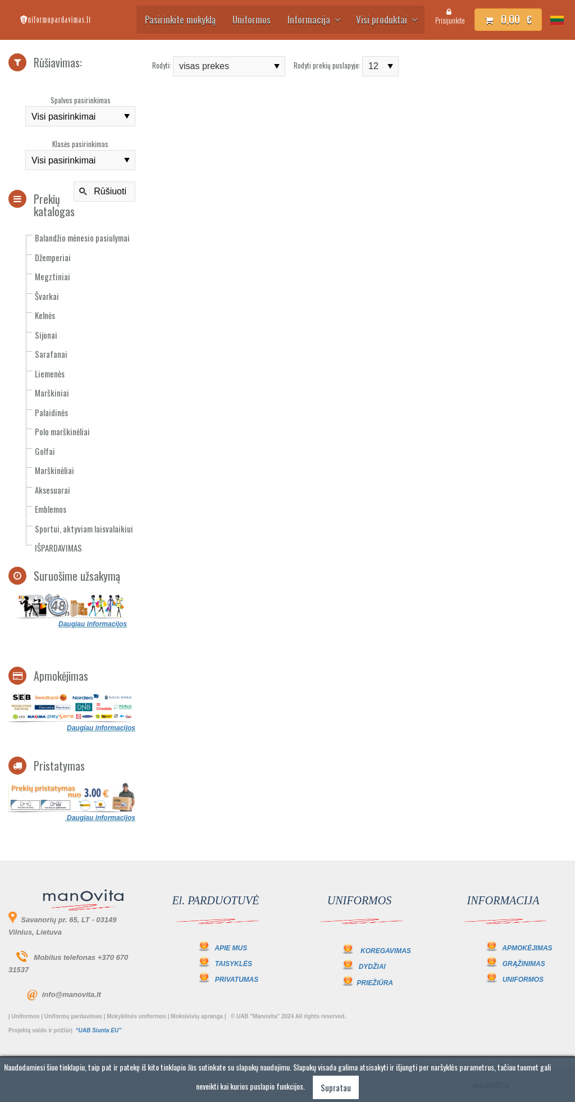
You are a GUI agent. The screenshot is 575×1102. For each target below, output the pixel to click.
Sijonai (46, 335)
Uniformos (251, 19)
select (127, 116)
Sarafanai (51, 354)
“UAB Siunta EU (96, 1030)
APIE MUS (222, 948)
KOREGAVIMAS (385, 951)
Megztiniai (52, 276)
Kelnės (45, 315)
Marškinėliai (54, 470)
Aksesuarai (52, 490)
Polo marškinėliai (62, 431)
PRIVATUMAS (237, 979)
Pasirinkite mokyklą (180, 19)
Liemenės (50, 373)
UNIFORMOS (523, 979)
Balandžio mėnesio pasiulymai (82, 237)
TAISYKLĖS (233, 964)
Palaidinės (51, 412)
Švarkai (47, 296)
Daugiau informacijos (92, 624)
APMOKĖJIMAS (527, 948)
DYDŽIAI (372, 967)
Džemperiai (53, 257)
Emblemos (50, 509)
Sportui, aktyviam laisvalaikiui (84, 528)
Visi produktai (386, 19)
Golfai (45, 451)
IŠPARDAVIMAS (58, 547)
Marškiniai (52, 392)
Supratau (336, 1087)
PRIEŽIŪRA (375, 983)
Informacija (313, 19)
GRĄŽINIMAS (524, 964)
